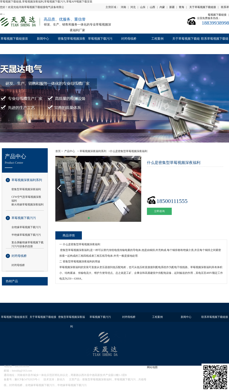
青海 (181, 7)
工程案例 (157, 38)
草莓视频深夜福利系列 (26, 180)
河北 (133, 7)
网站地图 (152, 367)
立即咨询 (159, 211)
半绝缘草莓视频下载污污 (26, 234)
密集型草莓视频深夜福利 (71, 43)
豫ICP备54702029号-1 (27, 379)
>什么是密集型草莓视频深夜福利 (127, 151)
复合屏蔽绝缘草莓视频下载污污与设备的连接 (27, 242)
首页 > (59, 151)
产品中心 (69, 151)
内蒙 (162, 7)
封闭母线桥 (128, 38)
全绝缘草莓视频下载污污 (26, 227)
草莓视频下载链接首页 (14, 43)
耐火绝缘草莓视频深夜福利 (27, 204)
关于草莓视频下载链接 (202, 7)
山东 (142, 7)
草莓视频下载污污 (100, 38)
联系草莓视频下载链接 (214, 43)
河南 (123, 7)
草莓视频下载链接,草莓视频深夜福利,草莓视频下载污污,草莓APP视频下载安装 (46, 1)
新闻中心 (43, 38)
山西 (152, 7)
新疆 (172, 7)
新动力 (61, 379)
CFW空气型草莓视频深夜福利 (26, 197)
